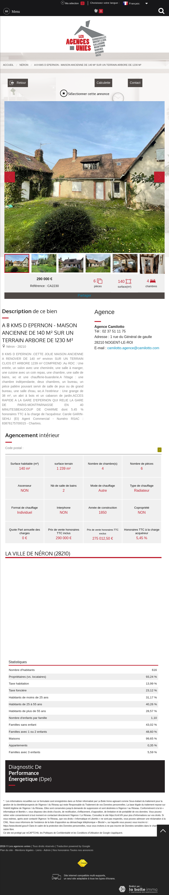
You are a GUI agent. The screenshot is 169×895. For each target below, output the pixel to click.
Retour (18, 82)
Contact (135, 81)
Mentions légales (24, 849)
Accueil (8, 65)
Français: (134, 3)
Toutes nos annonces (81, 849)
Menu (15, 11)
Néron (24, 65)
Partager (84, 294)
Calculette (103, 81)
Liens (39, 849)
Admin (47, 849)
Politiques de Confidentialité (56, 831)
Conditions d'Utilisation (88, 831)
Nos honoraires (61, 849)
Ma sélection (72, 3)
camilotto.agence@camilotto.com (133, 347)
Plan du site (6, 849)
